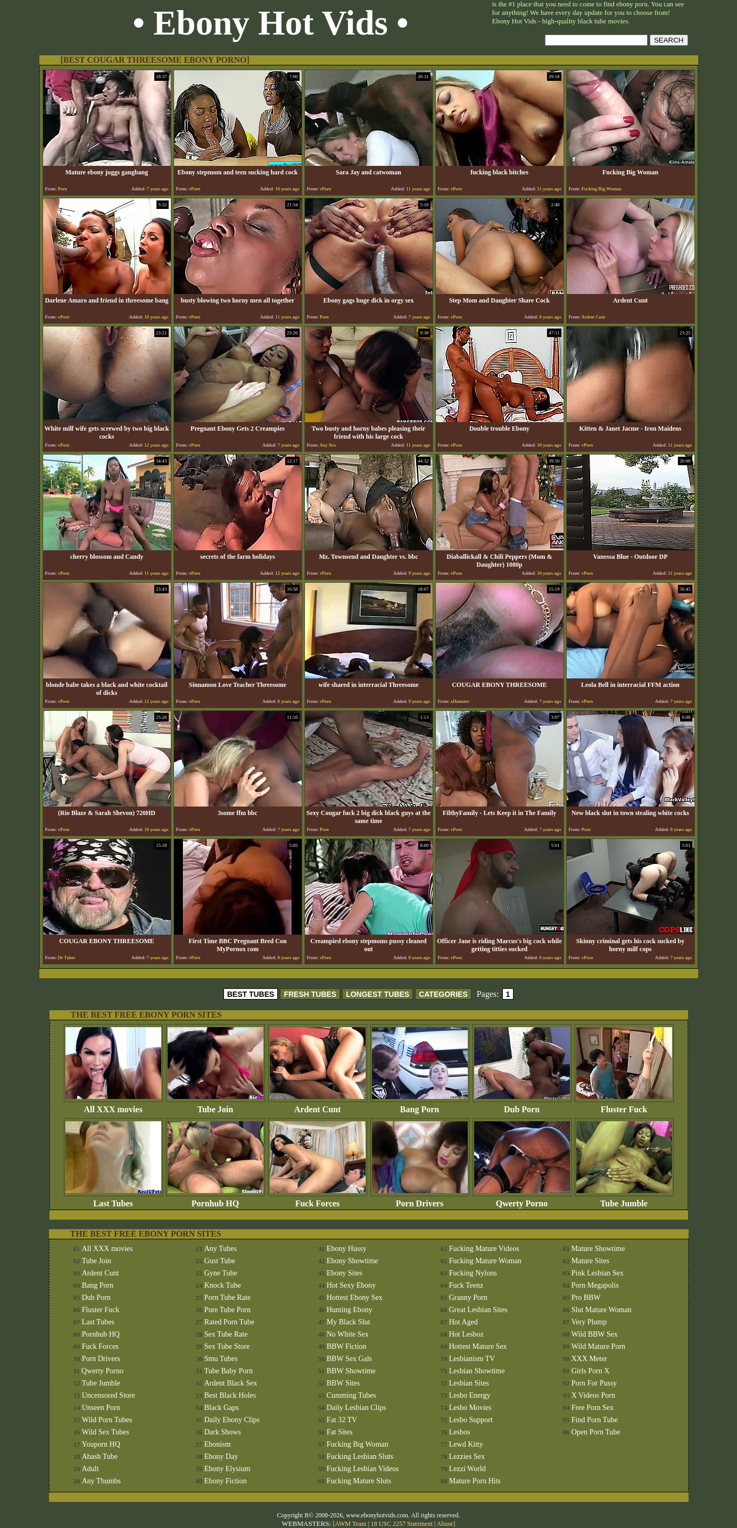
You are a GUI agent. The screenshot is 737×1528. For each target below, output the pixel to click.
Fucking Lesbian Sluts (360, 1456)
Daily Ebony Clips (232, 1420)
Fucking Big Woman (357, 1444)
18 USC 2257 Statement (402, 1523)
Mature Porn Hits (475, 1481)
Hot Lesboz (466, 1334)
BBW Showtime (351, 1371)
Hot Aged (463, 1322)
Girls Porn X (591, 1371)
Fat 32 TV (342, 1420)
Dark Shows (222, 1432)
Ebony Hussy (347, 1249)
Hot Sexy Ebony (351, 1285)
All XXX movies (113, 1105)
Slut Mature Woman (602, 1310)
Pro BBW (586, 1298)
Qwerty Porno (522, 1199)
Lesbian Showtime (477, 1371)
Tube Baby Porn (228, 1371)
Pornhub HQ (215, 1199)
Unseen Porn (101, 1408)
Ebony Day (221, 1456)
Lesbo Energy (470, 1395)
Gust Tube (219, 1261)
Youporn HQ (101, 1444)
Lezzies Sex (467, 1456)
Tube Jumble (624, 1199)
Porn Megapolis (595, 1285)
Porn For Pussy (594, 1383)
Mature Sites (590, 1261)
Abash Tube (100, 1456)
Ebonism (217, 1444)
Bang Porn (419, 1105)
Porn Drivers (419, 1199)
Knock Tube (222, 1285)
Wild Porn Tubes (107, 1420)
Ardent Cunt (317, 1105)
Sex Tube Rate (226, 1334)
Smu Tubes (221, 1359)
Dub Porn (522, 1105)
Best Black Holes (230, 1395)
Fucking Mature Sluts (359, 1481)
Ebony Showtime (352, 1261)
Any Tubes (220, 1249)
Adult (90, 1469)
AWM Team (351, 1523)
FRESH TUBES (310, 994)
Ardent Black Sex (231, 1383)
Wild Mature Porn (598, 1346)
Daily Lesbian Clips (356, 1408)
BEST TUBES (251, 994)
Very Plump (589, 1322)
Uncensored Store (108, 1395)
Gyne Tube (220, 1273)
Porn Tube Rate (227, 1298)
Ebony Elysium (227, 1469)
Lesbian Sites (469, 1383)
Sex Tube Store (227, 1346)
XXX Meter (589, 1359)
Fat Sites (340, 1432)
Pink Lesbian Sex (598, 1273)
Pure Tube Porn (227, 1310)
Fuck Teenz (466, 1285)
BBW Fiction (347, 1346)
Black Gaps (221, 1408)
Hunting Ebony (349, 1310)
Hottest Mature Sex (478, 1346)
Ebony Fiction (225, 1481)
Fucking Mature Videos (484, 1249)
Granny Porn (468, 1298)
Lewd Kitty (466, 1444)
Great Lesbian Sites (478, 1310)
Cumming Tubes (351, 1395)
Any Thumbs (101, 1481)
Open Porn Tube (596, 1432)
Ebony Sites (344, 1273)
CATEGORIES (443, 994)
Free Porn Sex (593, 1408)
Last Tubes (113, 1199)
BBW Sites (343, 1383)
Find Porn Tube (595, 1420)
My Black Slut (348, 1322)
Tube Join (215, 1105)
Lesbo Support (471, 1420)
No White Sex (348, 1334)
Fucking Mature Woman (485, 1261)
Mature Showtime (598, 1249)
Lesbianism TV (472, 1359)
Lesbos (459, 1432)
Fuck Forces (317, 1199)
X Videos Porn (593, 1395)
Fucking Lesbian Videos (363, 1469)
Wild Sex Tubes (105, 1432)
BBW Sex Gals (349, 1359)
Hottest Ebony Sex (355, 1298)
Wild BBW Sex (595, 1334)
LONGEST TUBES (377, 994)
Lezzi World (467, 1469)
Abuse (445, 1523)
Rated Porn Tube (229, 1322)
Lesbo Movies (470, 1408)
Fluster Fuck (624, 1105)
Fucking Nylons (473, 1273)
